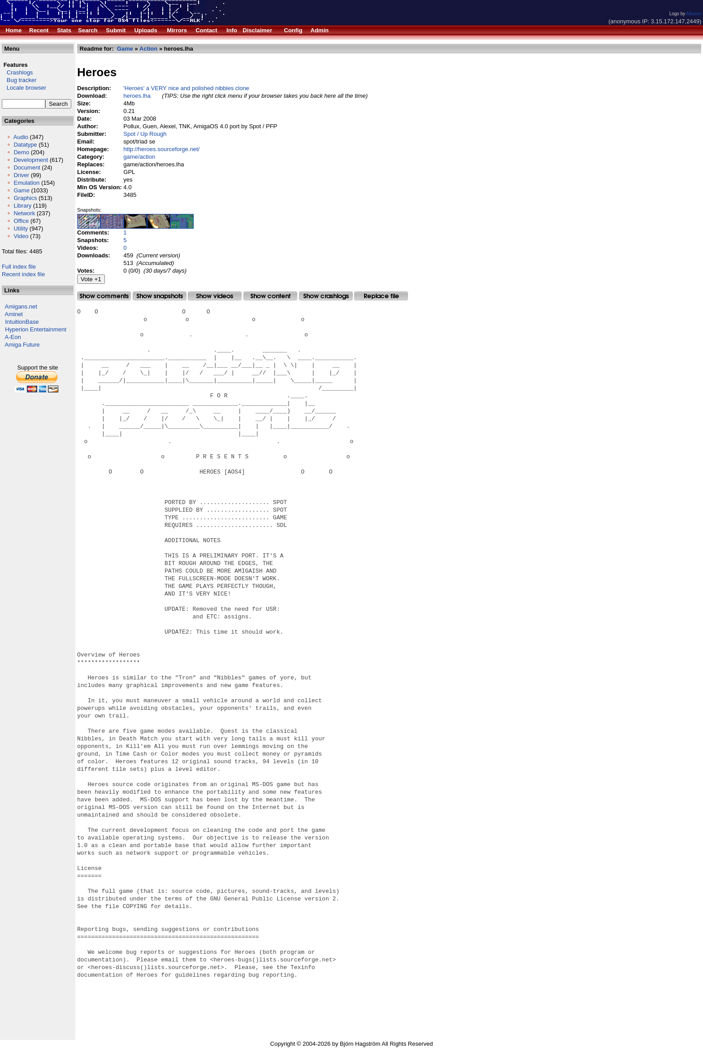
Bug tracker (19, 80)
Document (26, 167)
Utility (20, 228)
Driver (21, 175)
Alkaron (693, 13)
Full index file (19, 266)
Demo (21, 152)
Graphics (25, 198)
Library (22, 205)
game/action (139, 156)
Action (148, 48)
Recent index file (23, 274)
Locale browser (24, 87)
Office (21, 220)
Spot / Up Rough (144, 133)
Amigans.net (21, 306)
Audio (20, 137)
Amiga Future (22, 344)
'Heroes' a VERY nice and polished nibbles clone (186, 88)
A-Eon (13, 337)
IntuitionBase (22, 321)
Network (24, 213)
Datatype (25, 144)
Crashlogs (17, 72)
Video (20, 236)
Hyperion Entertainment (35, 329)
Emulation (26, 182)
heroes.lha (137, 95)
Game (21, 190)
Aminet (14, 314)
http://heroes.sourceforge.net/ (161, 149)
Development (30, 160)
